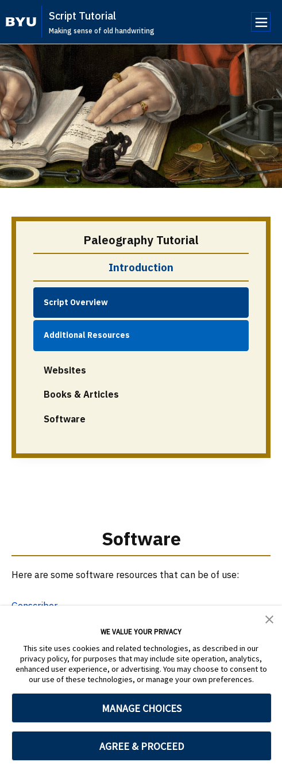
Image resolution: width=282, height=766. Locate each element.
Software (65, 419)
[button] (269, 618)
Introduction (141, 267)
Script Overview (76, 302)
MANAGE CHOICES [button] (141, 708)
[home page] (21, 22)
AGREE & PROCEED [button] (141, 746)
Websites (65, 370)
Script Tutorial (82, 15)
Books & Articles (81, 394)
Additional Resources (87, 335)
